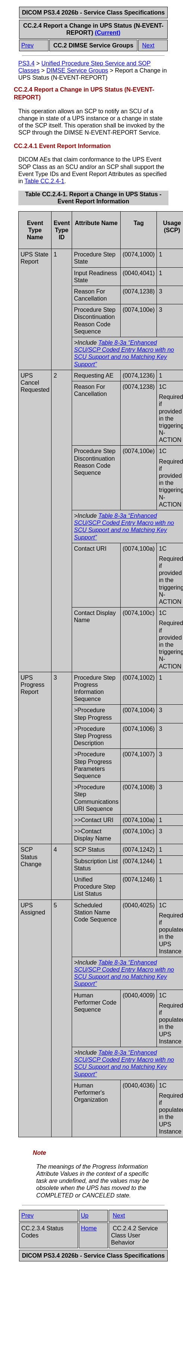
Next (148, 45)
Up (85, 1215)
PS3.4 (26, 63)
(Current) (107, 33)
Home (89, 1228)
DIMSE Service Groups (77, 70)
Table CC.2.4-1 (45, 181)
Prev (27, 45)
